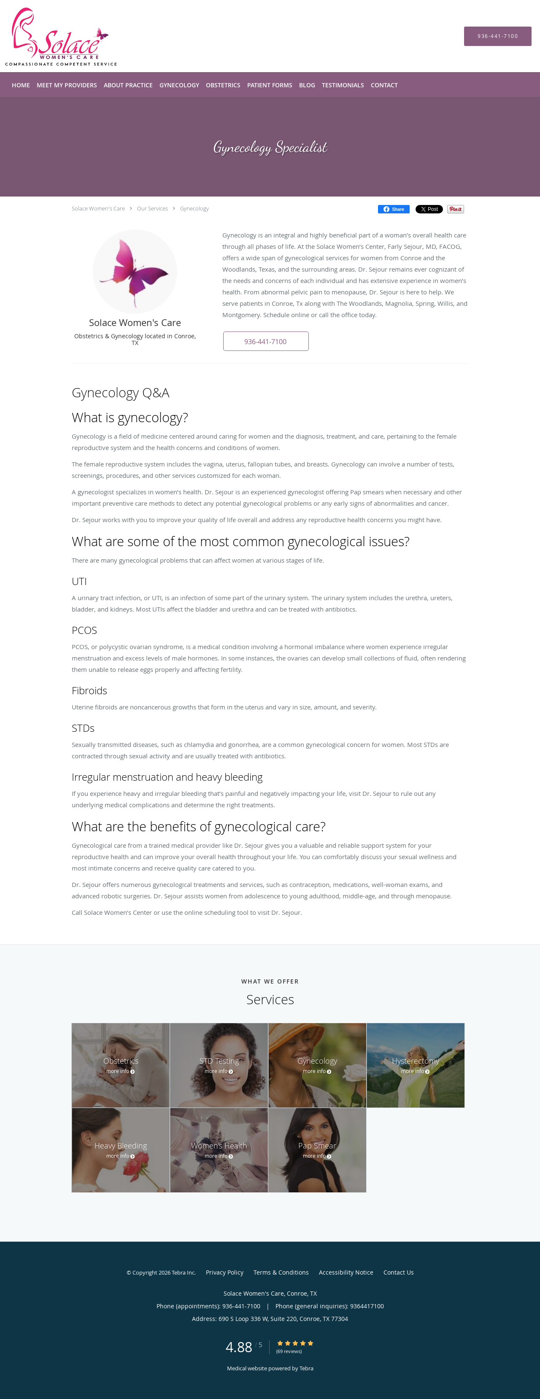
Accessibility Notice (346, 1272)
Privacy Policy (224, 1272)
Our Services (152, 208)
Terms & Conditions (281, 1272)
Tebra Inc (183, 1272)
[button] (265, 341)
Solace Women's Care (98, 208)
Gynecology (194, 208)
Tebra (306, 1368)
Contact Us (398, 1272)
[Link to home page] (48, 36)
